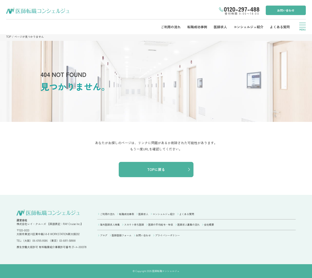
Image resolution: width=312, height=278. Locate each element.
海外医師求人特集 (110, 224)
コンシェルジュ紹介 (248, 26)
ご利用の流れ (171, 26)
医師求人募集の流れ (188, 224)
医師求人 (220, 26)
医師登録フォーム (122, 235)
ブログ (103, 235)
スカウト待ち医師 (134, 224)
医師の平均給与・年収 (160, 224)
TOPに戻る (156, 169)
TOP (8, 37)
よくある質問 (280, 26)
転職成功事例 (197, 26)
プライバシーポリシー (167, 235)
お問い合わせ (285, 10)
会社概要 (209, 224)
